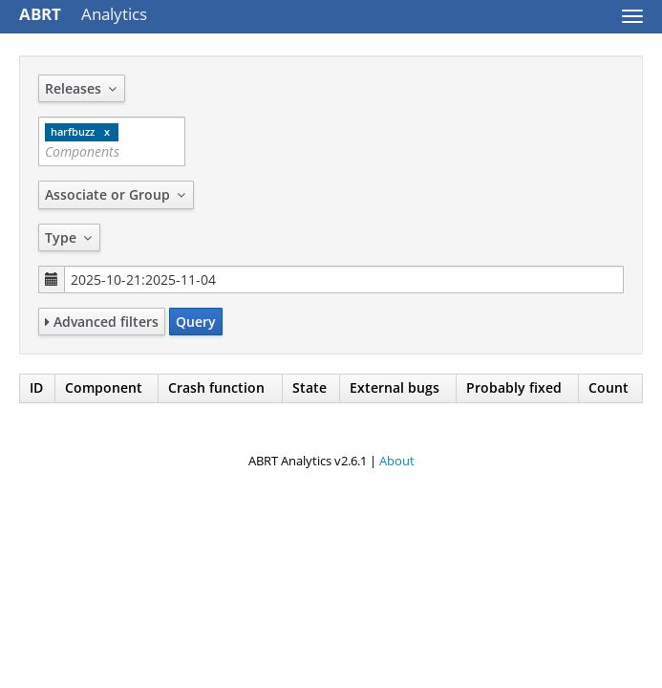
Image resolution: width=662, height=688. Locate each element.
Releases (81, 88)
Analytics (83, 14)
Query (196, 321)
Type (69, 237)
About (397, 460)
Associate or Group (116, 194)
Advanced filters (102, 321)
